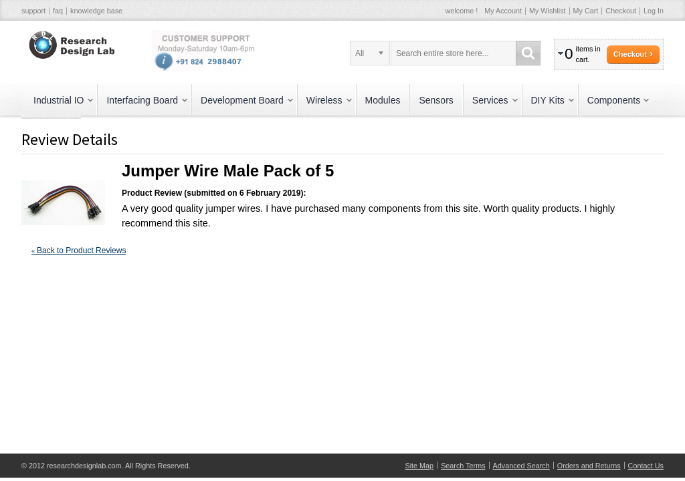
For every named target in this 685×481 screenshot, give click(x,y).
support (33, 11)
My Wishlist (547, 11)
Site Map (419, 466)
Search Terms (463, 466)
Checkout (620, 11)
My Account (503, 11)
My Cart (586, 11)
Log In (654, 11)
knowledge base (96, 11)
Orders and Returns (589, 466)
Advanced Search (521, 466)
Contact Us (646, 466)
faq (58, 11)
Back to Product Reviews (78, 250)
